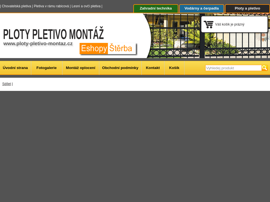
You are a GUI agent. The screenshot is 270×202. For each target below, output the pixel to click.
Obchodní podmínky (120, 68)
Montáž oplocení (80, 68)
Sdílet (6, 84)
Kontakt (153, 68)
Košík (174, 68)
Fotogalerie (47, 68)
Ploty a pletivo (247, 8)
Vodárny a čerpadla (201, 8)
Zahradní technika (156, 8)
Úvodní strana (15, 68)
